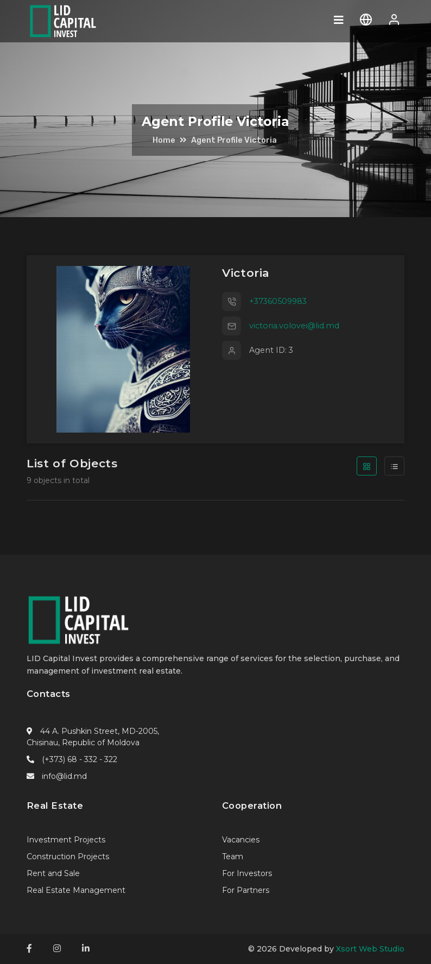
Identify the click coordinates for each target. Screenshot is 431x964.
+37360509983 (278, 301)
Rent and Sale (53, 873)
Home (164, 140)
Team (232, 856)
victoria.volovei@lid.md (294, 326)
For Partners (245, 890)
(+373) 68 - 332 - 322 (79, 759)
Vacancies (240, 840)
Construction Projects (68, 856)
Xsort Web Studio (370, 949)
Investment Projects (66, 840)
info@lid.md (64, 776)
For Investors (247, 873)
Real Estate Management (76, 890)
